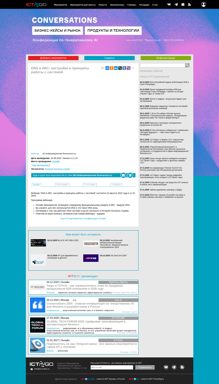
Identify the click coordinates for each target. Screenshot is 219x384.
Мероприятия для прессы (83, 5)
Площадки (144, 5)
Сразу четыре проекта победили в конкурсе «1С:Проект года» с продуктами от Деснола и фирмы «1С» (163, 160)
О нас (155, 5)
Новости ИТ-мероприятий (154, 76)
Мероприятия (60, 5)
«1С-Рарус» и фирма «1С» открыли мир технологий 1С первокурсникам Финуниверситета (162, 141)
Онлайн (56, 161)
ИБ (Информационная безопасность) (59, 153)
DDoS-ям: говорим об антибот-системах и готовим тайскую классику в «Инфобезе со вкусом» (162, 196)
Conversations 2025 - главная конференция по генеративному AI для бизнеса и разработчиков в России (90, 305)
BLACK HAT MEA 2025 (68, 240)
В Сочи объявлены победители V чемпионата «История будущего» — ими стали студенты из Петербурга (164, 132)
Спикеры (131, 5)
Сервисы (109, 58)
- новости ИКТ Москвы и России (110, 379)
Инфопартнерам (165, 58)
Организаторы (117, 5)
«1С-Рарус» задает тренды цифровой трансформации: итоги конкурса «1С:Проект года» (161, 176)
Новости (103, 5)
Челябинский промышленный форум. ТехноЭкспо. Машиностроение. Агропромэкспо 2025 (114, 243)
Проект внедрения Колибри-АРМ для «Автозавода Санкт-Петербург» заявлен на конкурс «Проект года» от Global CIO (162, 91)
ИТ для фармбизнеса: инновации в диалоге (62, 256)
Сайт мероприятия (40, 165)
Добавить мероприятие (53, 58)
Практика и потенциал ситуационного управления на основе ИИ (161, 124)
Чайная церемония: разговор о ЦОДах (166, 190)
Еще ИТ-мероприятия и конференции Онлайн (83, 218)
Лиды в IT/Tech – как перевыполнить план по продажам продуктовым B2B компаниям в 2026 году (85, 287)
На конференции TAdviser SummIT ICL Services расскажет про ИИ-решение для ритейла (161, 169)
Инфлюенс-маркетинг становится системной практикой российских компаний (163, 107)
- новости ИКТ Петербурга (152, 379)
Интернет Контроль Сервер (57, 169)
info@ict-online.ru (42, 369)
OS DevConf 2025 (118, 255)
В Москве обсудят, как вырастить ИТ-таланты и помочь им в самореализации (164, 183)
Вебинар (35, 153)
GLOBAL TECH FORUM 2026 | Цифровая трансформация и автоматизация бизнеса (86, 323)
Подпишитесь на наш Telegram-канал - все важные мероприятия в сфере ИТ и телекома (92, 345)
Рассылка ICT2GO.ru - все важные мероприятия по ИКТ (116, 363)
